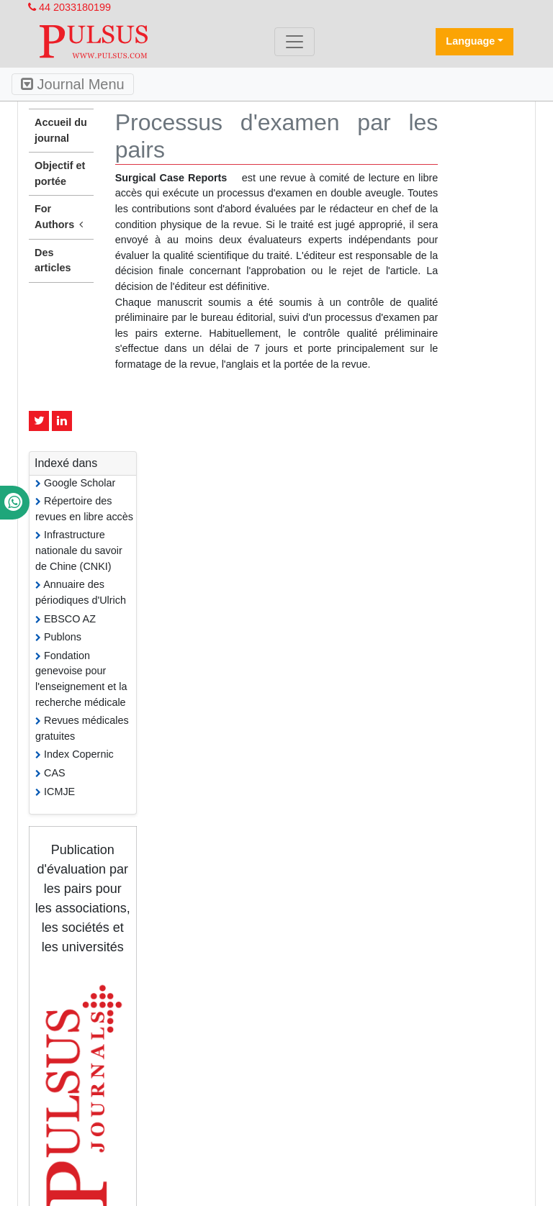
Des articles (53, 260)
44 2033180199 (69, 7)
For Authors (61, 217)
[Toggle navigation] (294, 41)
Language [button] (470, 41)
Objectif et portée (60, 173)
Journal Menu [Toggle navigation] (73, 84)
